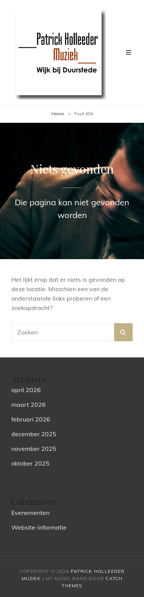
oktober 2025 (30, 463)
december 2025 (33, 434)
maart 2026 (28, 404)
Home (57, 113)
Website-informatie (39, 527)
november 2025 (33, 448)
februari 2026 (30, 419)
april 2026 (26, 390)
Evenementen (30, 512)
